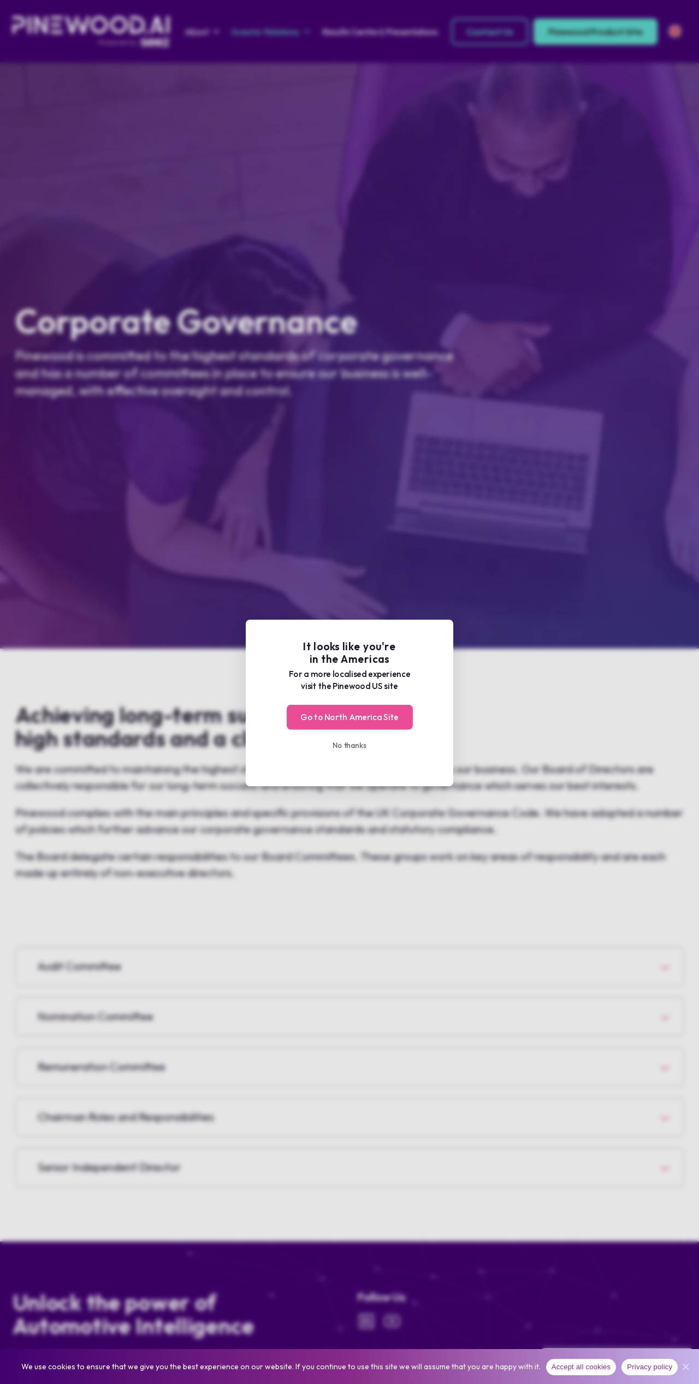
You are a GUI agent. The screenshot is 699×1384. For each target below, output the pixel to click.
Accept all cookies (581, 1367)
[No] (685, 1366)
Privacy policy (649, 1367)
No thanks (350, 745)
